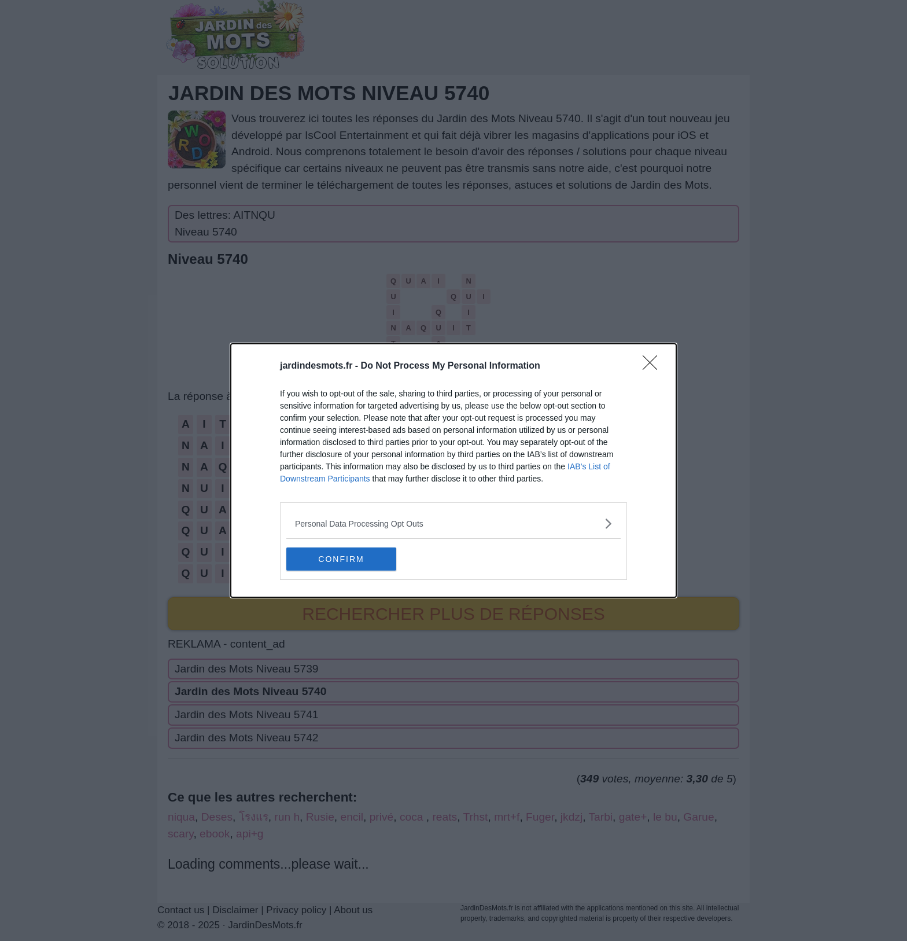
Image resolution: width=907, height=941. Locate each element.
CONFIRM (341, 558)
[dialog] (453, 470)
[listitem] (453, 523)
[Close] (654, 366)
